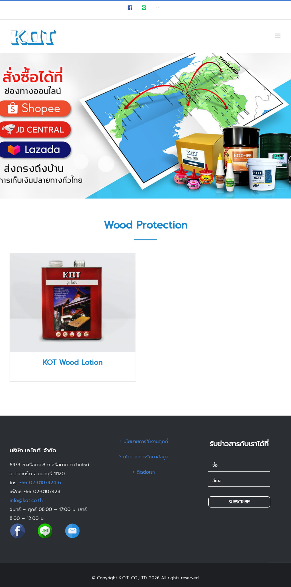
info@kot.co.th (26, 500)
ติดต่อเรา (146, 472)
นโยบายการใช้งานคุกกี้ (145, 441)
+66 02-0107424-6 (40, 482)
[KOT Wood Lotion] (73, 302)
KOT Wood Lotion (72, 362)
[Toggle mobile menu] (278, 36)
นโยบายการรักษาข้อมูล (145, 456)
